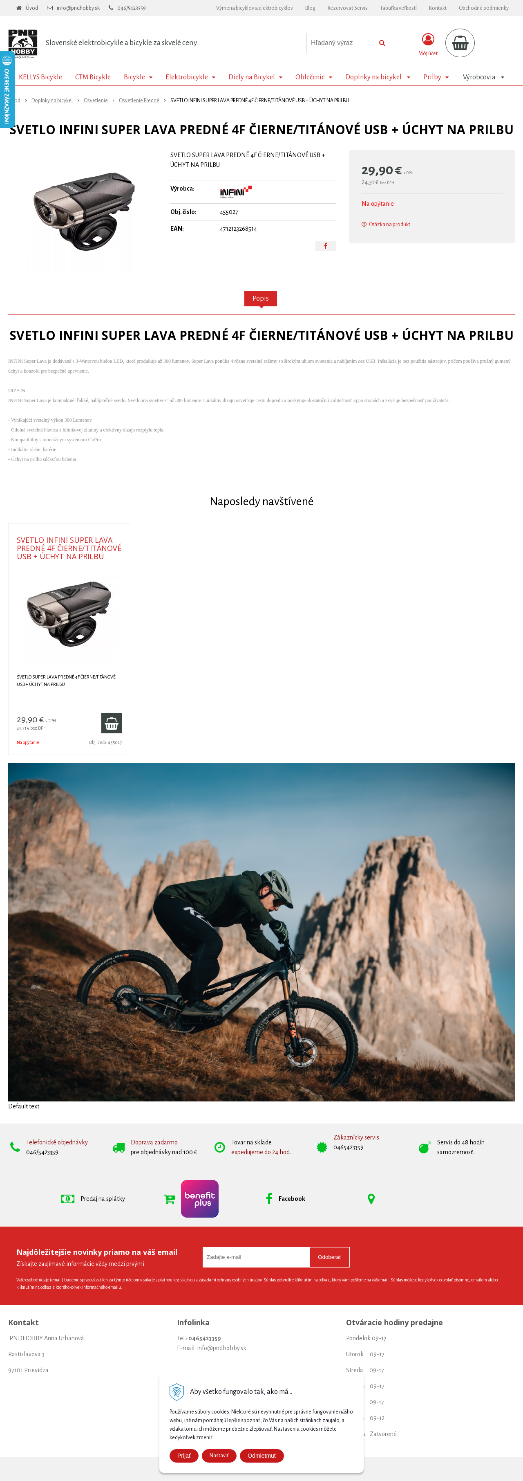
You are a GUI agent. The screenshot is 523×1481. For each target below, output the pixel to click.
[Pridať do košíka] (111, 723)
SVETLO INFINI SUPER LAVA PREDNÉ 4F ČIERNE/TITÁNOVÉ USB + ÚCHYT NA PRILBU (69, 548)
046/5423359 (131, 8)
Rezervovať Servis (348, 8)
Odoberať (329, 1257)
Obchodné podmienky (484, 8)
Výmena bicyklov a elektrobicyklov (254, 8)
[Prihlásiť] (428, 44)
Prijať (184, 1455)
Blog (310, 8)
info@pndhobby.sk (78, 8)
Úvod (32, 8)
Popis (261, 298)
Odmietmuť (262, 1455)
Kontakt (438, 8)
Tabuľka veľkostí (398, 8)
